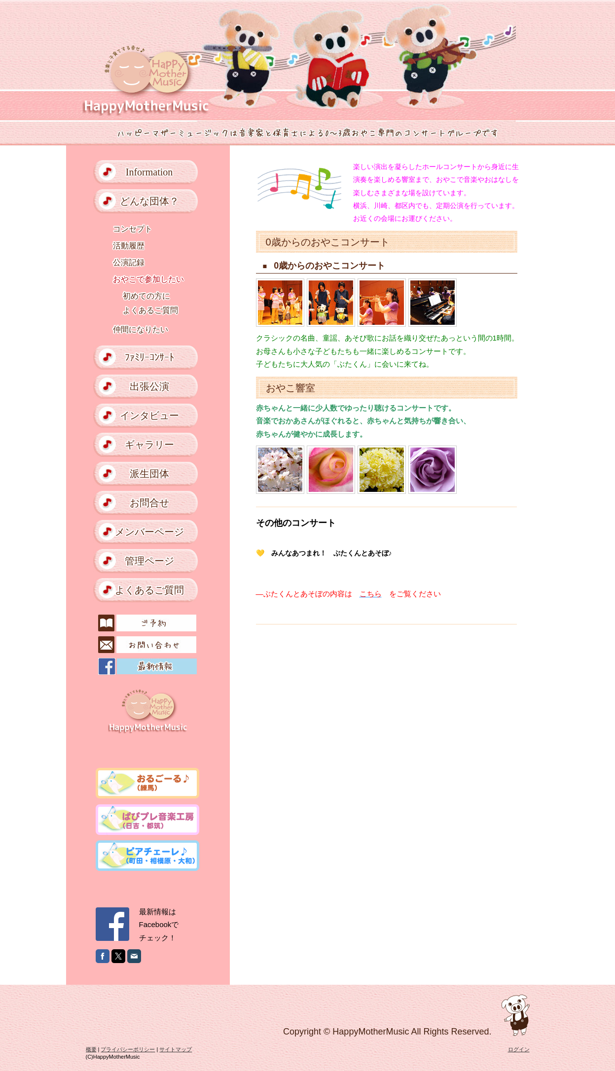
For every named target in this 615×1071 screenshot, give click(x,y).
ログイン (519, 1049)
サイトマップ (175, 1049)
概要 (91, 1049)
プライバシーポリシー (128, 1049)
